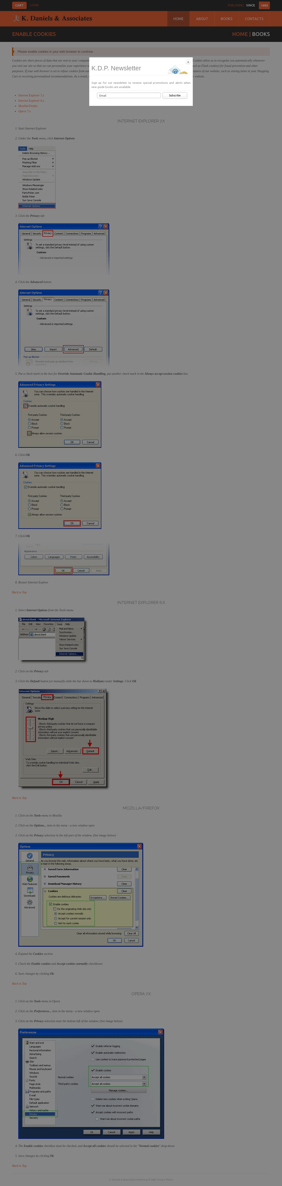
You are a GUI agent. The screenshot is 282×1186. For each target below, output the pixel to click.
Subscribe (175, 95)
